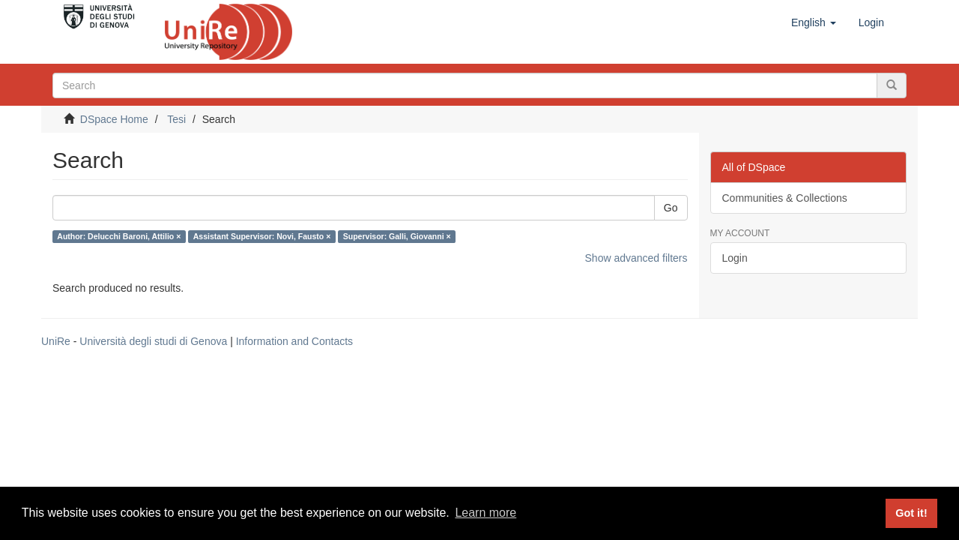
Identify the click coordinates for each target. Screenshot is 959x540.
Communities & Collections (784, 198)
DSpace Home (114, 119)
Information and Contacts (294, 341)
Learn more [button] (485, 512)
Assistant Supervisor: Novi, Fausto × (262, 236)
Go (671, 208)
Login (735, 258)
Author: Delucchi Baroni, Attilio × (119, 236)
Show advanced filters (636, 258)
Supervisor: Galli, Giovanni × (397, 236)
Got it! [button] (911, 513)
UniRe (55, 341)
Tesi (176, 119)
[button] (813, 22)
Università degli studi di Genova (153, 341)
